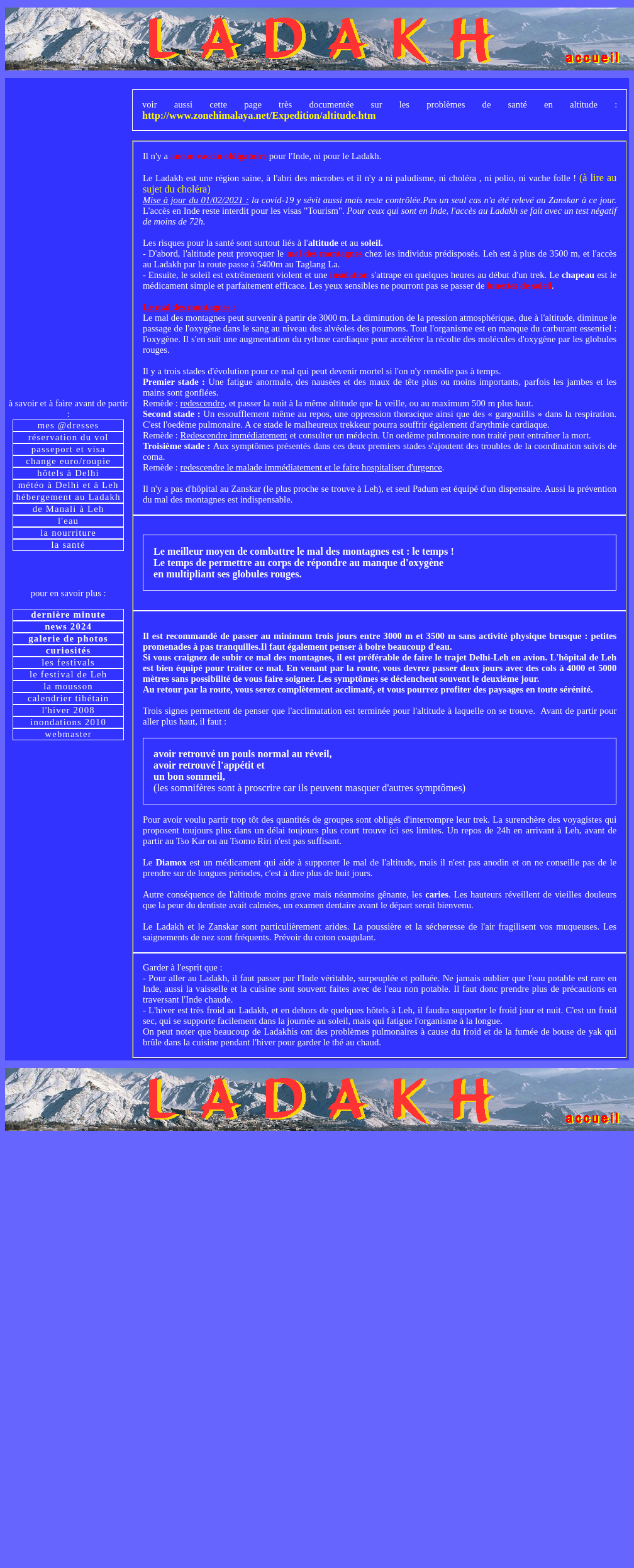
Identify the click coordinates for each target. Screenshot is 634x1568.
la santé (69, 545)
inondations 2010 (68, 722)
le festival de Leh (68, 674)
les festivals (68, 662)
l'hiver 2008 (68, 710)
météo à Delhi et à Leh (68, 485)
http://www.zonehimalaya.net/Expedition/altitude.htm (259, 115)
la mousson (68, 686)
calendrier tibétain (68, 698)
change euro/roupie (68, 461)
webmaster (68, 734)
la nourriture (68, 533)
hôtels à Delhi (68, 473)
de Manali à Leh (68, 509)
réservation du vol (68, 437)
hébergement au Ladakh (68, 497)
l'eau (68, 521)
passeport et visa (68, 449)
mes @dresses (68, 425)
